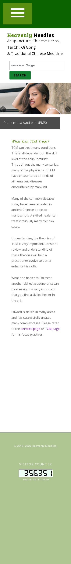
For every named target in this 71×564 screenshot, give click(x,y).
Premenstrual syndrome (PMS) (25, 122)
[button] (17, 13)
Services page (30, 329)
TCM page (52, 329)
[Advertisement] (35, 382)
